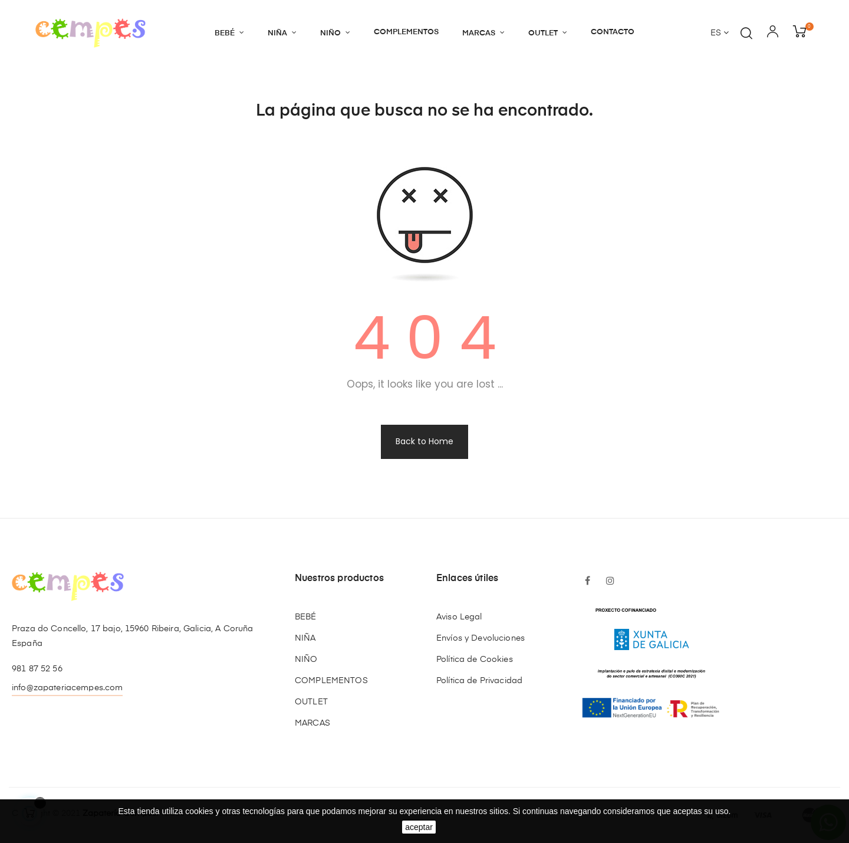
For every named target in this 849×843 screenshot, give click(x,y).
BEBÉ (306, 617)
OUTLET (311, 702)
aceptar (419, 827)
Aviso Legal (459, 617)
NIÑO (306, 659)
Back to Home (424, 441)
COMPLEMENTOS (331, 681)
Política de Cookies (474, 659)
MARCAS (312, 723)
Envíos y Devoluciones (480, 638)
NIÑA (305, 638)
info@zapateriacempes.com (67, 688)
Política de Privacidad (479, 681)
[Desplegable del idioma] (719, 33)
